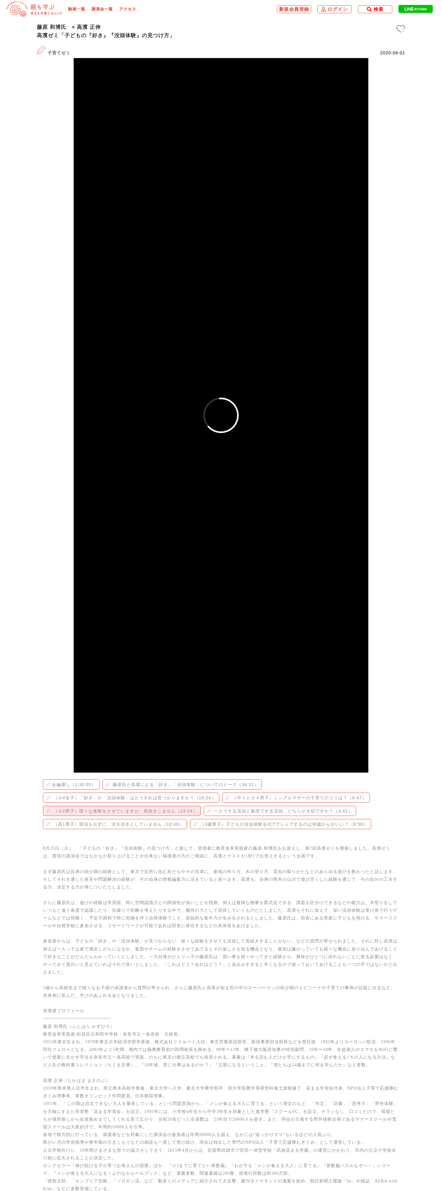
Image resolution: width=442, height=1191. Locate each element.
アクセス (127, 9)
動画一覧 (76, 9)
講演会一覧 (102, 9)
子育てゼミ (59, 52)
